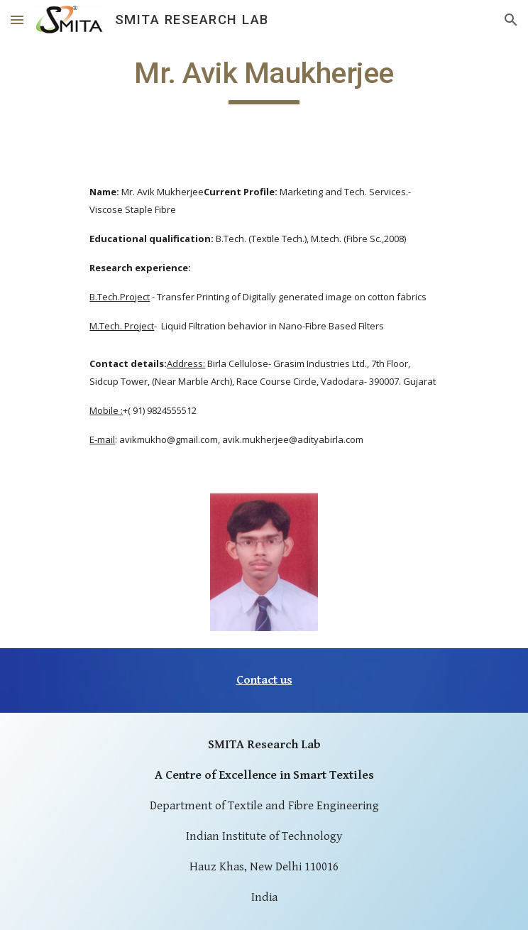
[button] (17, 19)
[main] (264, 79)
